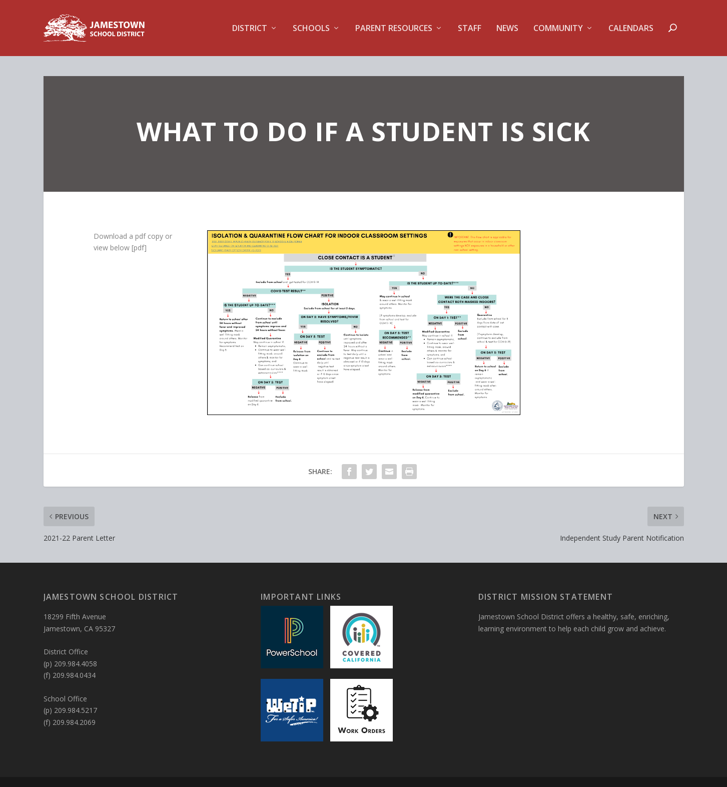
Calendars (630, 29)
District (249, 29)
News (507, 29)
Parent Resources (393, 29)
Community (558, 29)
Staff (469, 29)
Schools (311, 29)
